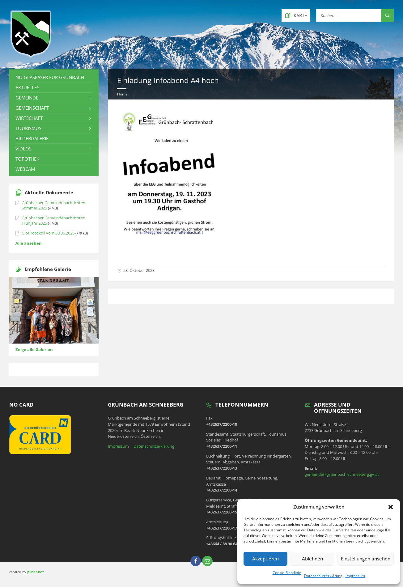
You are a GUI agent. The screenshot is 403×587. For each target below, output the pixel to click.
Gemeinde (26, 98)
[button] (391, 507)
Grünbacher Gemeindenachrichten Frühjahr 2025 (53, 220)
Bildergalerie (32, 138)
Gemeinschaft (32, 108)
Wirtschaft (29, 118)
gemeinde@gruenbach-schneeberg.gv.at (342, 474)
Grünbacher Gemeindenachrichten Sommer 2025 (53, 205)
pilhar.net (35, 571)
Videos (23, 149)
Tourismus (28, 128)
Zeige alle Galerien (34, 349)
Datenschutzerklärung (323, 575)
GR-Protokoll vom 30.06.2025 (48, 233)
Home (122, 94)
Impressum (355, 575)
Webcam (25, 169)
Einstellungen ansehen (365, 558)
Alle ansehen (28, 243)
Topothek (27, 159)
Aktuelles (27, 87)
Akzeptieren (265, 558)
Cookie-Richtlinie (287, 572)
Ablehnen (312, 558)
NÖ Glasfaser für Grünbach (49, 77)
